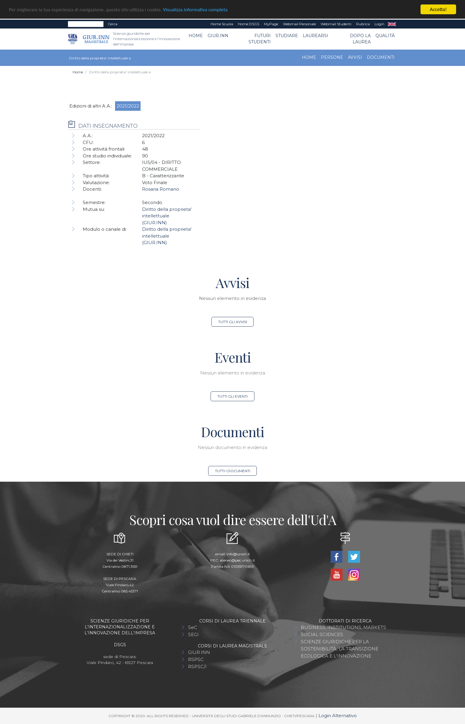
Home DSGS (248, 24)
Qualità (385, 35)
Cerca (112, 24)
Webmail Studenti (336, 24)
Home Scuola (222, 24)
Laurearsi (315, 35)
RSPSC (196, 659)
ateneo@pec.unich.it (237, 560)
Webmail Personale (299, 24)
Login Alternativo (338, 715)
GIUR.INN (218, 35)
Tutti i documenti (232, 471)
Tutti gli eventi (232, 396)
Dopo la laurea (360, 39)
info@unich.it (238, 554)
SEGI (193, 634)
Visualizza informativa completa (195, 9)
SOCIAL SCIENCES (322, 634)
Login (379, 24)
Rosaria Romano (160, 189)
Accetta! (438, 9)
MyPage (271, 24)
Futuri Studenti (260, 39)
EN (392, 24)
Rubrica (363, 24)
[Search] (85, 24)
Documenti (381, 57)
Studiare (287, 35)
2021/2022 (128, 106)
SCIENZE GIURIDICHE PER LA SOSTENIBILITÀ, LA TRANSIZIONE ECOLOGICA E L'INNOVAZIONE (339, 649)
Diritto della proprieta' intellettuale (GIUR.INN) (167, 215)
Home (196, 35)
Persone (332, 57)
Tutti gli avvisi (232, 322)
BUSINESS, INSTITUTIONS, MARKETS (343, 627)
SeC (192, 627)
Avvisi (355, 57)
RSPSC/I (197, 666)
